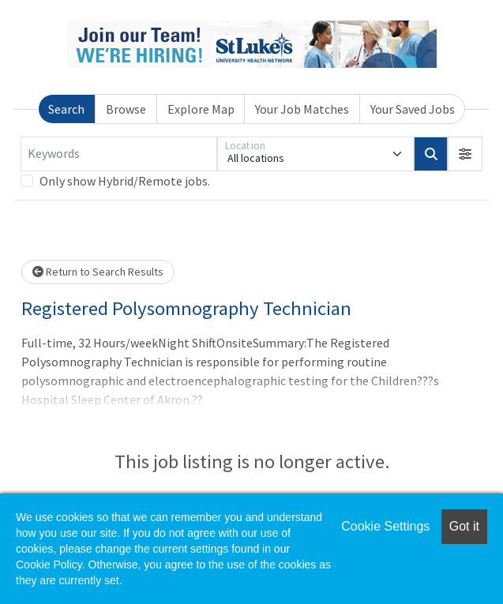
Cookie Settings (385, 526)
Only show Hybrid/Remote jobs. (124, 181)
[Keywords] (119, 154)
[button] (465, 154)
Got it (464, 526)
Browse (126, 109)
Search (66, 109)
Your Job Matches (302, 109)
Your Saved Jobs (412, 109)
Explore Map (201, 109)
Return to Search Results (97, 271)
